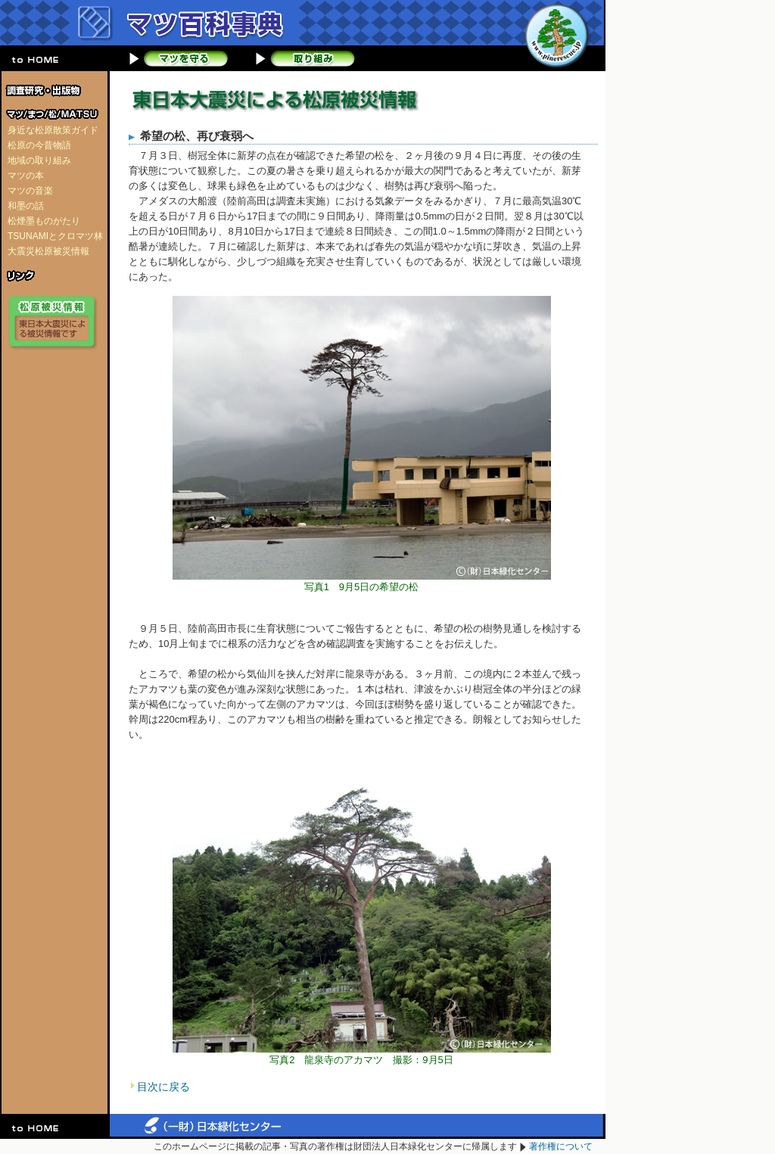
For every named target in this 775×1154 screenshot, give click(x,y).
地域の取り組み (39, 160)
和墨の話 (26, 206)
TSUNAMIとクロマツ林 (55, 236)
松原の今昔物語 (39, 145)
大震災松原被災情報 (48, 251)
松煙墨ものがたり (44, 221)
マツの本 (26, 175)
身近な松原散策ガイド (53, 130)
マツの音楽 (30, 190)
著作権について (561, 1146)
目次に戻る (163, 1087)
